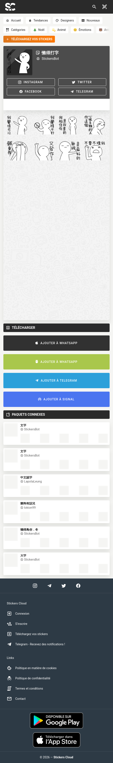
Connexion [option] (18, 613)
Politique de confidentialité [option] (28, 678)
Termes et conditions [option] (25, 688)
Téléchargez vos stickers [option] (27, 634)
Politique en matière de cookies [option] (32, 668)
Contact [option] (16, 698)
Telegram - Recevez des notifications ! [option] (36, 644)
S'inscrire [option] (17, 623)
